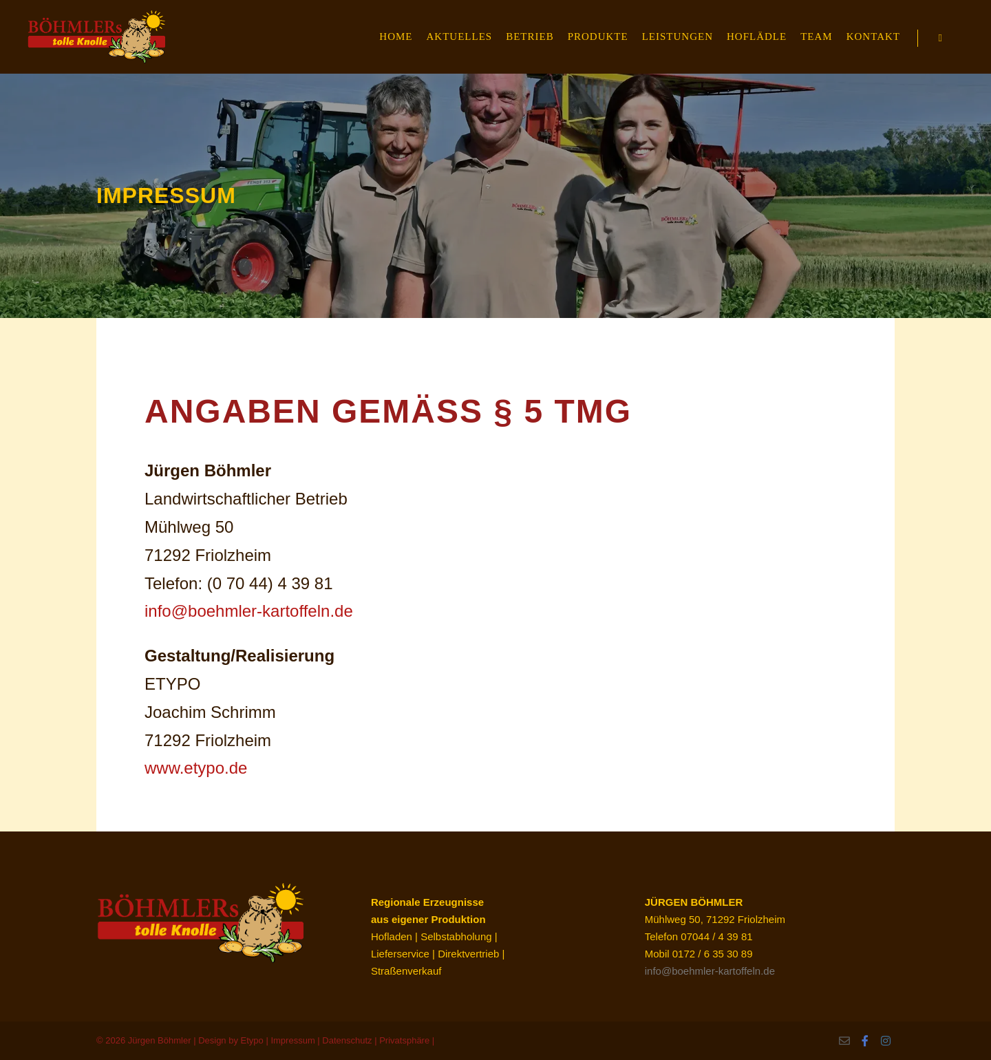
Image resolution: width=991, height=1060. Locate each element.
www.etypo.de (196, 768)
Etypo (252, 1040)
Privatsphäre (404, 1040)
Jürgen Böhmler (159, 1040)
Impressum (292, 1040)
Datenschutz (347, 1040)
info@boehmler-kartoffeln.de (249, 611)
